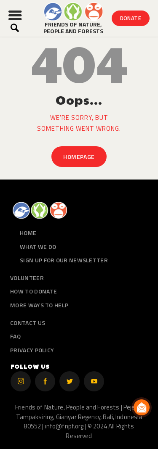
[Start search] (14, 28)
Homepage (78, 156)
